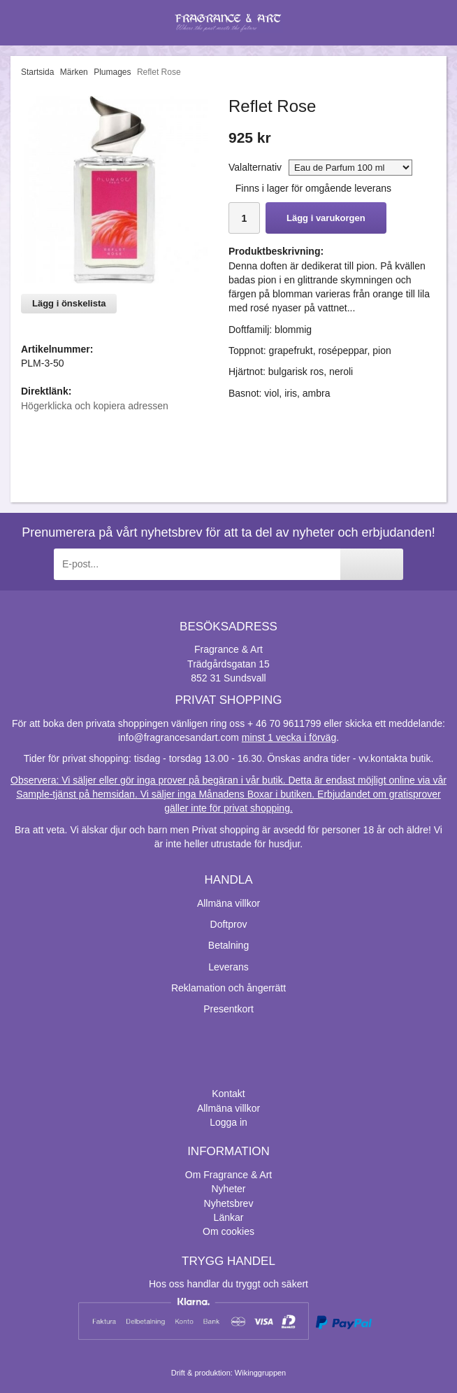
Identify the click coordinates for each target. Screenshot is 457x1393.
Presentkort (228, 1008)
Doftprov (228, 924)
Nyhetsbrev (229, 1203)
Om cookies (228, 1231)
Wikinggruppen (260, 1373)
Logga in (228, 1122)
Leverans (228, 967)
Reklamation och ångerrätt (228, 988)
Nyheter (228, 1188)
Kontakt (228, 1093)
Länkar (229, 1217)
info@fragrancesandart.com (178, 737)
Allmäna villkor (228, 903)
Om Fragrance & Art (228, 1174)
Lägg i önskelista (69, 303)
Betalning (228, 945)
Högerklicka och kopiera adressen (94, 405)
